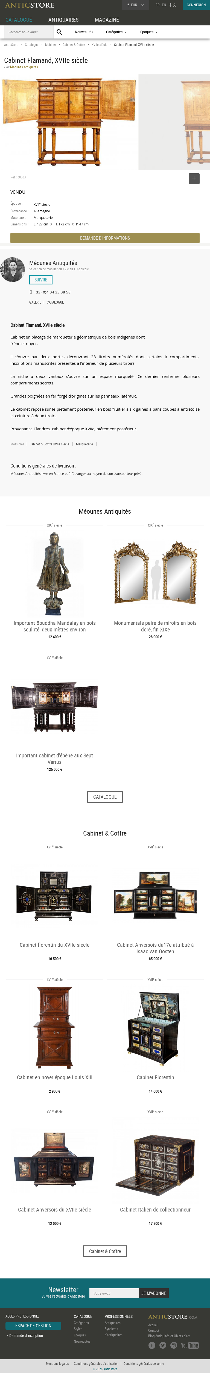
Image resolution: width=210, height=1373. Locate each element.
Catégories (81, 1322)
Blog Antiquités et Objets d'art (169, 1335)
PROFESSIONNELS (119, 1316)
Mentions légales (57, 1363)
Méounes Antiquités (53, 263)
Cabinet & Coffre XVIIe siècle (49, 444)
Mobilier (50, 45)
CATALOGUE (18, 19)
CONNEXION (196, 4)
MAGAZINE (107, 19)
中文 (172, 4)
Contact (153, 1330)
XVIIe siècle (99, 45)
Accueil (153, 1324)
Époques (80, 1335)
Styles (78, 1328)
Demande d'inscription (26, 1335)
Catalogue (32, 45)
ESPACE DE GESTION (33, 1326)
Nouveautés (84, 31)
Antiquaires (113, 1322)
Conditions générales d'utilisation (96, 1363)
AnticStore (11, 45)
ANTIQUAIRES (63, 19)
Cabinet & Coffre (74, 45)
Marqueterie (84, 444)
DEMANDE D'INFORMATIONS (105, 238)
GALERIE (35, 303)
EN (164, 4)
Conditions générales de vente (144, 1363)
